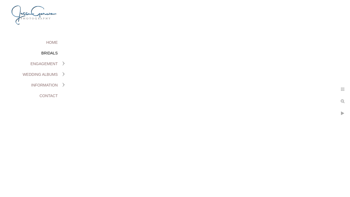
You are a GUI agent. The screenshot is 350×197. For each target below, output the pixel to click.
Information (44, 85)
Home (52, 42)
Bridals (49, 53)
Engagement (44, 64)
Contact (48, 96)
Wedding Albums (40, 74)
